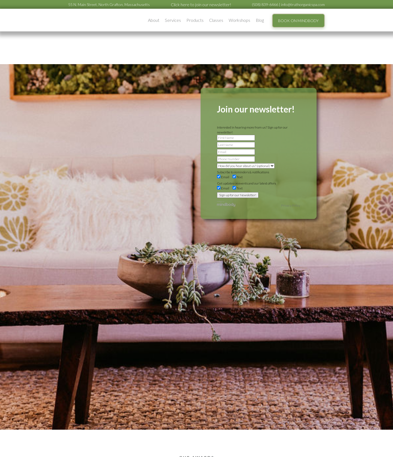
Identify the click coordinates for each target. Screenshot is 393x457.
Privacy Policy (290, 205)
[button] (153, 20)
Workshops (239, 20)
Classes (216, 20)
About (153, 20)
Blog (260, 20)
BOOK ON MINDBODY (298, 20)
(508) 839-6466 (265, 4)
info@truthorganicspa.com (303, 4)
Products (195, 20)
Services (173, 20)
